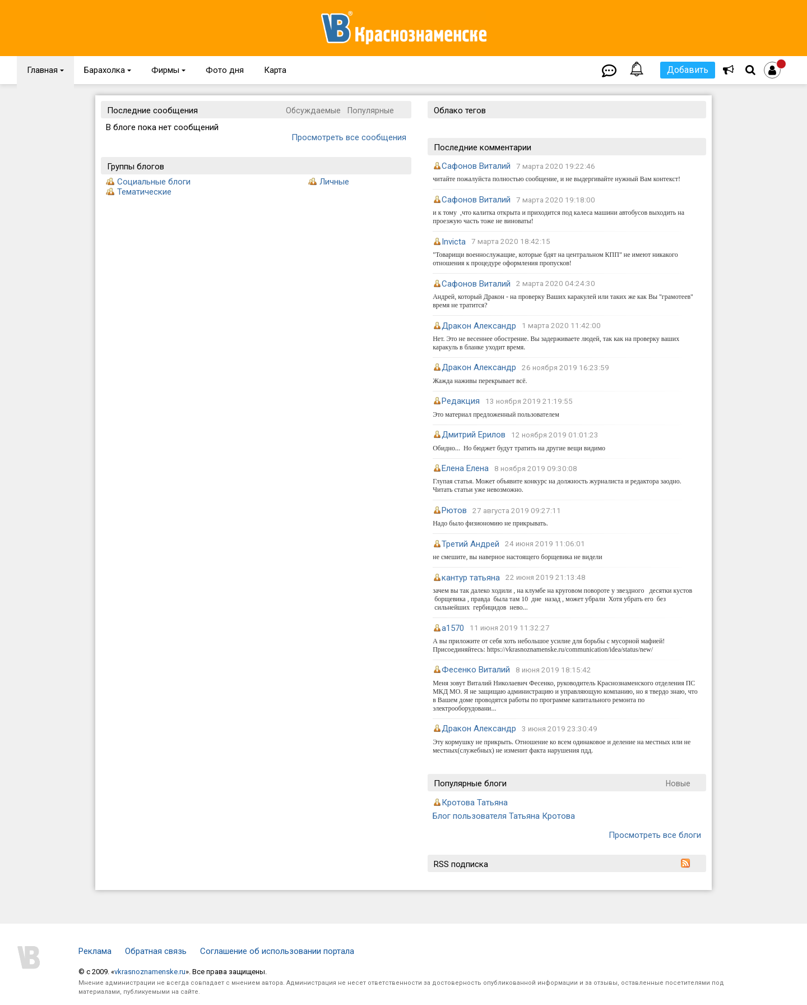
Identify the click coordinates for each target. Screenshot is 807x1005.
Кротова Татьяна (475, 802)
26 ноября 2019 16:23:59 (565, 367)
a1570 (453, 628)
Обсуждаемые (313, 110)
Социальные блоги (154, 182)
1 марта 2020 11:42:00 (561, 326)
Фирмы (168, 70)
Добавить (687, 69)
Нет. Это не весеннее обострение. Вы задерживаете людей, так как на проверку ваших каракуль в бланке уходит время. (556, 343)
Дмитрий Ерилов (473, 435)
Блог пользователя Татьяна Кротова (504, 816)
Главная (45, 70)
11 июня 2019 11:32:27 (510, 628)
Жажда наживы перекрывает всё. (480, 381)
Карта (275, 70)
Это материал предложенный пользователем (496, 414)
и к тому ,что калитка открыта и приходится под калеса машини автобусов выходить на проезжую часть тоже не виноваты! (558, 217)
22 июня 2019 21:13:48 (545, 578)
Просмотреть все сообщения (348, 137)
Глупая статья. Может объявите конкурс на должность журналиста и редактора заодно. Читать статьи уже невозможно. (557, 485)
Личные (334, 182)
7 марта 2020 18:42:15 (510, 242)
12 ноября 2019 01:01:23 (555, 435)
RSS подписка (461, 864)
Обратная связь (156, 951)
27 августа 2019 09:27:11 (516, 510)
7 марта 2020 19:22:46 (555, 166)
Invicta (454, 242)
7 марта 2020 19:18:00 (555, 200)
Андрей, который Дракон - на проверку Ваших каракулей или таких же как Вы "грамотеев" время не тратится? (563, 301)
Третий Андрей (470, 544)
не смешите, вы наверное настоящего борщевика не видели (517, 557)
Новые (678, 783)
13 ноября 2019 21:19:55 (529, 401)
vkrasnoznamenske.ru (149, 971)
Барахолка (107, 70)
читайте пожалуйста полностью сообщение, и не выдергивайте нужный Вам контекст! (556, 179)
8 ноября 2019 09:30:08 (535, 468)
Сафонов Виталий (476, 166)
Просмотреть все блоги (655, 835)
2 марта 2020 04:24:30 (555, 284)
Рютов (454, 510)
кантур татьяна (471, 578)
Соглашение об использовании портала (277, 951)
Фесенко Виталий (476, 670)
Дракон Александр (479, 326)
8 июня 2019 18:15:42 (553, 670)
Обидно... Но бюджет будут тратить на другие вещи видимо (519, 448)
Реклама (95, 951)
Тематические (144, 192)
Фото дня (225, 70)
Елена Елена (465, 468)
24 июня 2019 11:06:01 (545, 544)
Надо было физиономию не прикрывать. (490, 523)
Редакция (461, 401)
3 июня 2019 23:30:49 (559, 729)
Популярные (370, 110)
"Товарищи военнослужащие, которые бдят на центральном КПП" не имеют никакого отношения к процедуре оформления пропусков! (555, 259)
